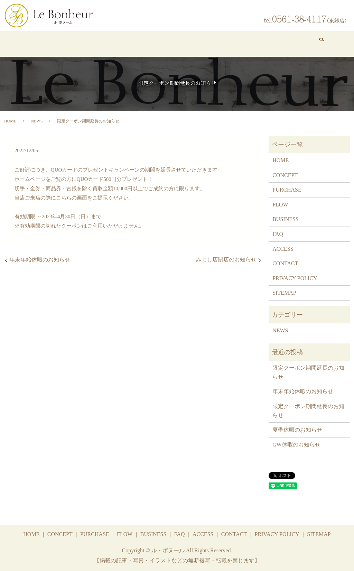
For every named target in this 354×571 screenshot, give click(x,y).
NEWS (37, 120)
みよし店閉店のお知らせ (226, 260)
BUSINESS (186, 43)
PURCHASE (104, 43)
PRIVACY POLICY (294, 278)
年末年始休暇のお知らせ (39, 260)
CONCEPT (59, 43)
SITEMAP (284, 293)
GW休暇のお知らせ (296, 444)
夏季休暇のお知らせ (297, 430)
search (342, 44)
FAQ (233, 43)
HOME (20, 43)
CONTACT (313, 43)
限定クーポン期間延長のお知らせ (308, 372)
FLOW (144, 43)
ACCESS (272, 43)
